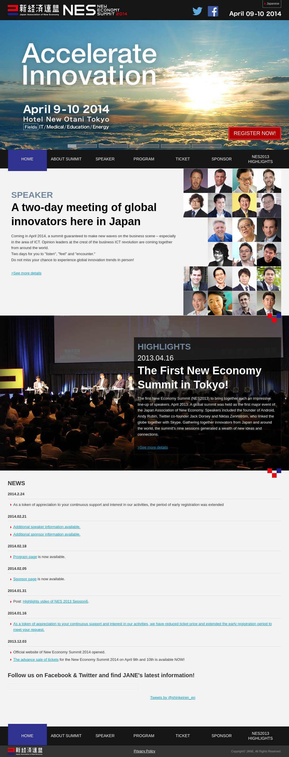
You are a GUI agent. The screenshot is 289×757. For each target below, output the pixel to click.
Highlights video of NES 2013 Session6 (55, 601)
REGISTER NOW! (255, 133)
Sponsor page (25, 579)
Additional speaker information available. (46, 527)
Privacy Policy (144, 751)
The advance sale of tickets (36, 659)
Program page (25, 557)
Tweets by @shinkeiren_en (172, 697)
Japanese (269, 4)
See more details (26, 273)
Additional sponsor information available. (46, 534)
